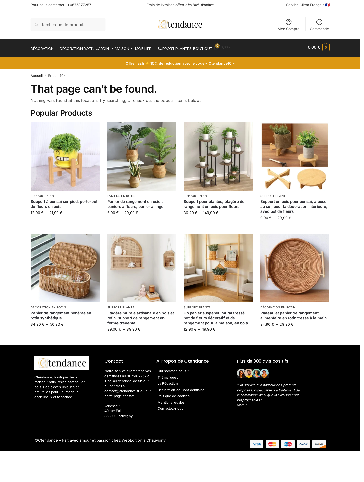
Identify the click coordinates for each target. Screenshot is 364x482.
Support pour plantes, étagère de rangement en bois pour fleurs (214, 201)
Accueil (37, 73)
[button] (319, 47)
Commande (319, 24)
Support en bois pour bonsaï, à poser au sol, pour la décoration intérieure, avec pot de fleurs (294, 203)
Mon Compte (288, 24)
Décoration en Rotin (48, 305)
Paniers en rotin (121, 193)
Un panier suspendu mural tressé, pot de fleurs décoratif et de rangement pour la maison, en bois (216, 315)
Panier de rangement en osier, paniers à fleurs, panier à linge (135, 201)
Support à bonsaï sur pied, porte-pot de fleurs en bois (64, 201)
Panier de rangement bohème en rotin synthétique (61, 313)
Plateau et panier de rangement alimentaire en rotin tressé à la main (293, 313)
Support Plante (44, 193)
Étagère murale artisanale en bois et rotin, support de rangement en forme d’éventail (140, 315)
